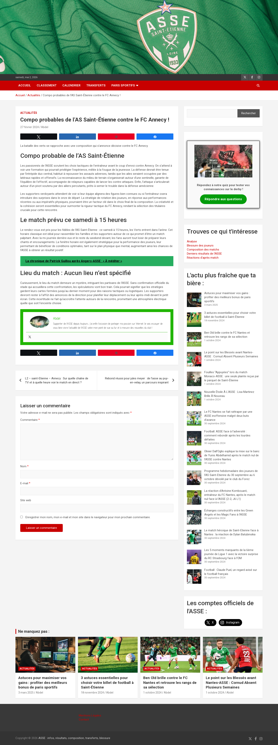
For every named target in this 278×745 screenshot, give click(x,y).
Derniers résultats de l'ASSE (204, 253)
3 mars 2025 (26, 692)
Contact (84, 719)
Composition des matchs (203, 249)
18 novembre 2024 (92, 692)
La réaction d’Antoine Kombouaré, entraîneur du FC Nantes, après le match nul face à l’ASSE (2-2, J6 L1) (229, 495)
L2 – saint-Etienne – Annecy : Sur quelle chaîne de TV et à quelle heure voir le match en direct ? (56, 380)
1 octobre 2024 (152, 692)
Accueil (24, 85)
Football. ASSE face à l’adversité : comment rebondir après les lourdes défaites (227, 435)
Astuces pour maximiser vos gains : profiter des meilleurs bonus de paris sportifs (227, 297)
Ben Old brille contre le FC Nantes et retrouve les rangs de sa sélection (170, 682)
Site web (25, 500)
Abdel (44, 127)
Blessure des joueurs (200, 245)
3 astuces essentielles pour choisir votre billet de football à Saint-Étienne (107, 682)
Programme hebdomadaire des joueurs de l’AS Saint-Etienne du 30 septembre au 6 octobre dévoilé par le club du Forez (231, 475)
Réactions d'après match (203, 257)
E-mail (25, 483)
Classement (47, 85)
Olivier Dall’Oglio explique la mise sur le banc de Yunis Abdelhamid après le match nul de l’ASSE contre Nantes (231, 455)
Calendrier (71, 85)
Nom (24, 466)
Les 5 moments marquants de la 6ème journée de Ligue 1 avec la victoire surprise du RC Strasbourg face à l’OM (231, 554)
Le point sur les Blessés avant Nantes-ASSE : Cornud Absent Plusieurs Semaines (231, 682)
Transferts (96, 85)
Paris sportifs (123, 85)
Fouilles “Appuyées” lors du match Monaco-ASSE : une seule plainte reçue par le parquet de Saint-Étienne (231, 376)
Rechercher (248, 113)
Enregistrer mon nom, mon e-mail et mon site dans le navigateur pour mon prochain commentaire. (87, 517)
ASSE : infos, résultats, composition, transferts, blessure (74, 738)
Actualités (28, 112)
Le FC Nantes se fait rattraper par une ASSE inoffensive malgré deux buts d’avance (228, 416)
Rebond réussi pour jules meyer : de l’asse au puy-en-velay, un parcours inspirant (137, 380)
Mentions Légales (90, 715)
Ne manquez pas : (33, 631)
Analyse (192, 241)
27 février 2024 (29, 127)
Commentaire (30, 420)
